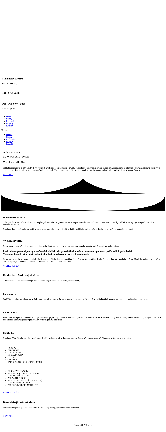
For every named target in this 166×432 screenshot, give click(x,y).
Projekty (9, 123)
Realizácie (10, 121)
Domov (9, 116)
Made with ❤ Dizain (83, 425)
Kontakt (9, 126)
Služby (9, 119)
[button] (83, 130)
